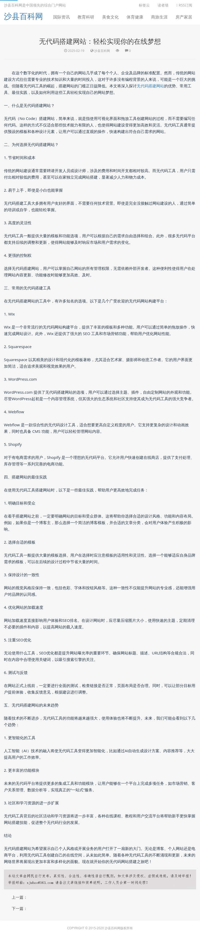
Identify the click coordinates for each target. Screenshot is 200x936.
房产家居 (184, 17)
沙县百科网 (23, 16)
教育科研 (86, 17)
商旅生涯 (159, 17)
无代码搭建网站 (150, 85)
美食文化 (110, 17)
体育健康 (135, 17)
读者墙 (163, 5)
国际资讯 (61, 17)
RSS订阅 (184, 5)
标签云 (144, 5)
